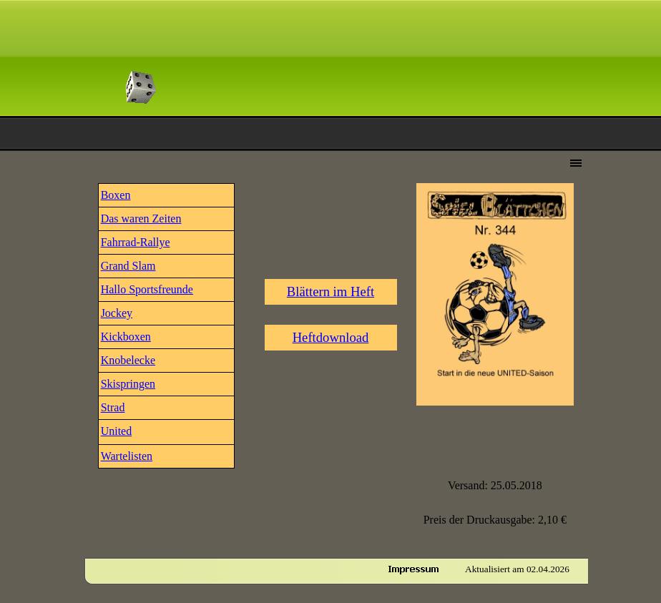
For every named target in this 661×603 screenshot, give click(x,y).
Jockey (116, 313)
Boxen (116, 195)
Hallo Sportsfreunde (147, 289)
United (116, 431)
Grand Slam (128, 266)
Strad (113, 407)
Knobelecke (128, 360)
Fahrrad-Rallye (135, 242)
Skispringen (128, 384)
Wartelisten (126, 456)
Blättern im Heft (330, 291)
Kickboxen (126, 336)
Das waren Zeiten (141, 218)
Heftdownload (331, 337)
